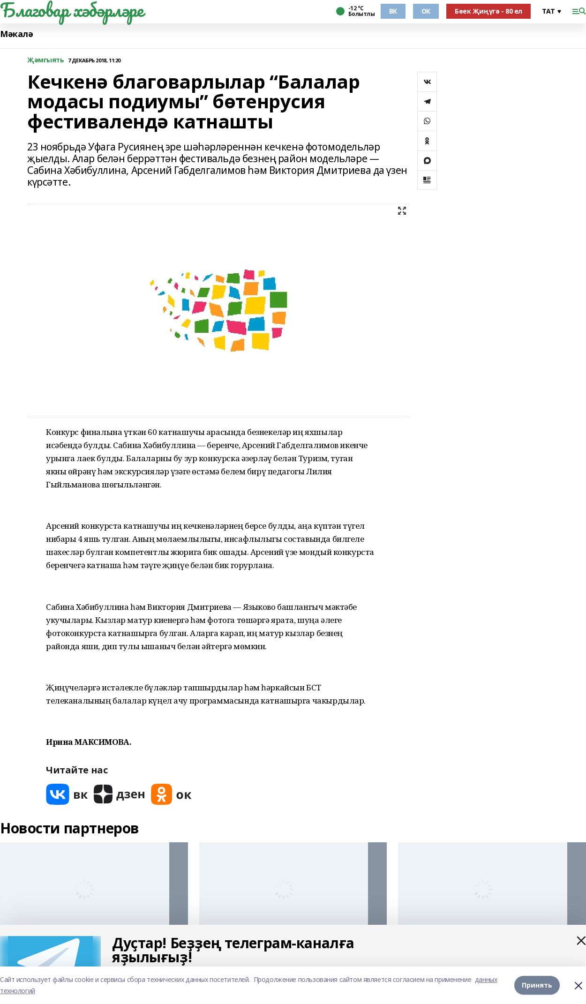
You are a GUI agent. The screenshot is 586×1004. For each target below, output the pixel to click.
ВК (393, 11)
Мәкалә (16, 34)
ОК (425, 11)
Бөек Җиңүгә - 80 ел (488, 11)
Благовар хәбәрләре (71, 9)
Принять (537, 985)
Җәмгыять (45, 60)
